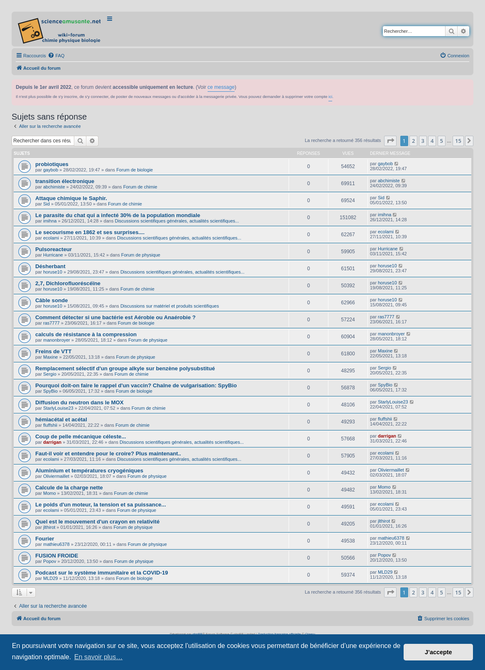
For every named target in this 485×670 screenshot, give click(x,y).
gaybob (50, 169)
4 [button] (432, 140)
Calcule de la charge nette (69, 487)
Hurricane (53, 254)
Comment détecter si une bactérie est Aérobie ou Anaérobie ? (115, 317)
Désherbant (50, 266)
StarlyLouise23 (58, 408)
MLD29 (50, 578)
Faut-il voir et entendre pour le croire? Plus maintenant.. (108, 453)
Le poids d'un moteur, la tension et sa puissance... (100, 504)
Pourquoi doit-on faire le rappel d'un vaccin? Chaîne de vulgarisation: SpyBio (136, 385)
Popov (49, 561)
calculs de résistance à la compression (86, 334)
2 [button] (413, 140)
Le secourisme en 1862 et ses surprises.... (90, 232)
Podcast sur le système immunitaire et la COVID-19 (101, 573)
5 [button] (441, 140)
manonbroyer (56, 339)
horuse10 (52, 271)
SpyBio (50, 391)
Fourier (44, 539)
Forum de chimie (140, 186)
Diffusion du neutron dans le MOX (79, 402)
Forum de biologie (134, 169)
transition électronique (64, 181)
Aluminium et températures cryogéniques (89, 470)
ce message (221, 87)
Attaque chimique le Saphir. (71, 198)
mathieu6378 (56, 544)
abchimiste (54, 186)
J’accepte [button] (438, 652)
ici (330, 96)
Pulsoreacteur (53, 249)
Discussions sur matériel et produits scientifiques (169, 305)
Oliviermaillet (56, 476)
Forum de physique (140, 254)
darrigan (52, 442)
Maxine (50, 357)
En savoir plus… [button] (98, 656)
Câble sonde (51, 300)
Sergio (49, 374)
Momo (49, 493)
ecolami (51, 237)
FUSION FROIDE (56, 556)
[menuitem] (56, 56)
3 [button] (422, 140)
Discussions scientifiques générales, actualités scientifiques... (177, 220)
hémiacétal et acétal (61, 419)
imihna (49, 220)
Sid (46, 203)
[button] (390, 141)
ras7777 (51, 322)
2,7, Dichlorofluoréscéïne (67, 283)
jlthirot (49, 527)
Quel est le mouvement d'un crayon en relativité (97, 521)
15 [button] (458, 140)
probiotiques (52, 164)
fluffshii (50, 425)
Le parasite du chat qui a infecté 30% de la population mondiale (117, 215)
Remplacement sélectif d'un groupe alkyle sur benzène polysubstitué (125, 368)
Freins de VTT (53, 351)
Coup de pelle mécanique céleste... (80, 436)
